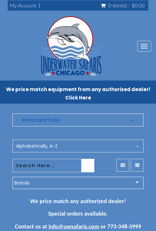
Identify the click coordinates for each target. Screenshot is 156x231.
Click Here (78, 97)
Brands (21, 183)
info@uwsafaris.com (74, 226)
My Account (23, 5)
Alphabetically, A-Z (37, 146)
